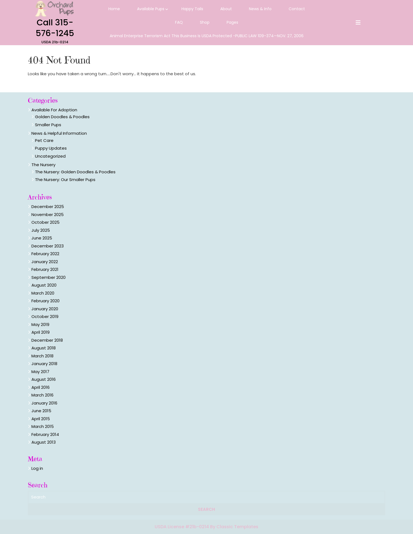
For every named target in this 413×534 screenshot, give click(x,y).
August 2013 (43, 442)
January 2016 (44, 403)
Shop (205, 22)
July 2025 (40, 230)
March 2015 (42, 426)
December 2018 (47, 340)
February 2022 (45, 254)
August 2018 (43, 348)
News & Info (260, 9)
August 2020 (44, 285)
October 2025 (45, 222)
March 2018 (42, 356)
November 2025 (47, 214)
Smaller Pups (48, 125)
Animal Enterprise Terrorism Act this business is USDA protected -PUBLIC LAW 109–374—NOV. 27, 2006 (207, 36)
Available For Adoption (54, 110)
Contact (297, 9)
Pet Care (44, 140)
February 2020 (45, 301)
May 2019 (40, 324)
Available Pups (150, 9)
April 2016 (40, 387)
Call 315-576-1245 (55, 28)
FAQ (179, 22)
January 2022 (44, 262)
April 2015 (40, 419)
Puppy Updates (51, 148)
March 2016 (42, 395)
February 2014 (45, 434)
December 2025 (47, 206)
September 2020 (48, 277)
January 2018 (44, 363)
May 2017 (40, 371)
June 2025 (41, 238)
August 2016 (43, 379)
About (226, 9)
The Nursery (43, 165)
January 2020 (44, 309)
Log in (37, 468)
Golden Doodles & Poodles (62, 117)
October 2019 (44, 316)
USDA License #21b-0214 (182, 527)
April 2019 (40, 332)
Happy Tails (192, 9)
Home (114, 9)
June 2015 (41, 411)
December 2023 (47, 246)
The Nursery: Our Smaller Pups (65, 179)
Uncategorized (50, 156)
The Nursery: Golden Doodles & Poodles (75, 172)
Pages (232, 22)
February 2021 (44, 269)
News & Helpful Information (59, 133)
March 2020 (42, 293)
